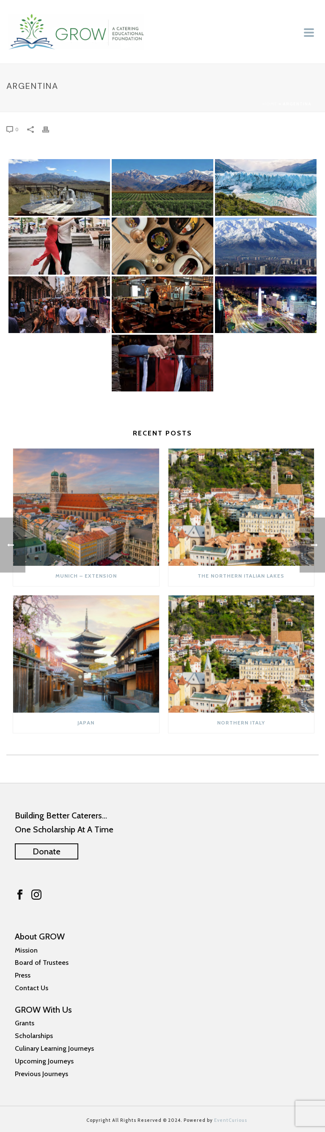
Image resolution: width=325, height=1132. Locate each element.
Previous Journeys (41, 1074)
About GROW (40, 936)
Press (22, 975)
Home (269, 104)
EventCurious (230, 1120)
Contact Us (31, 988)
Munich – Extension (86, 576)
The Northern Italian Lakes (241, 576)
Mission (26, 950)
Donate (47, 851)
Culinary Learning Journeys (54, 1048)
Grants (24, 1023)
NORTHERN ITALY (241, 722)
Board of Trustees (42, 962)
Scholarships (34, 1036)
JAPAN (85, 722)
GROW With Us (43, 1010)
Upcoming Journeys (44, 1061)
